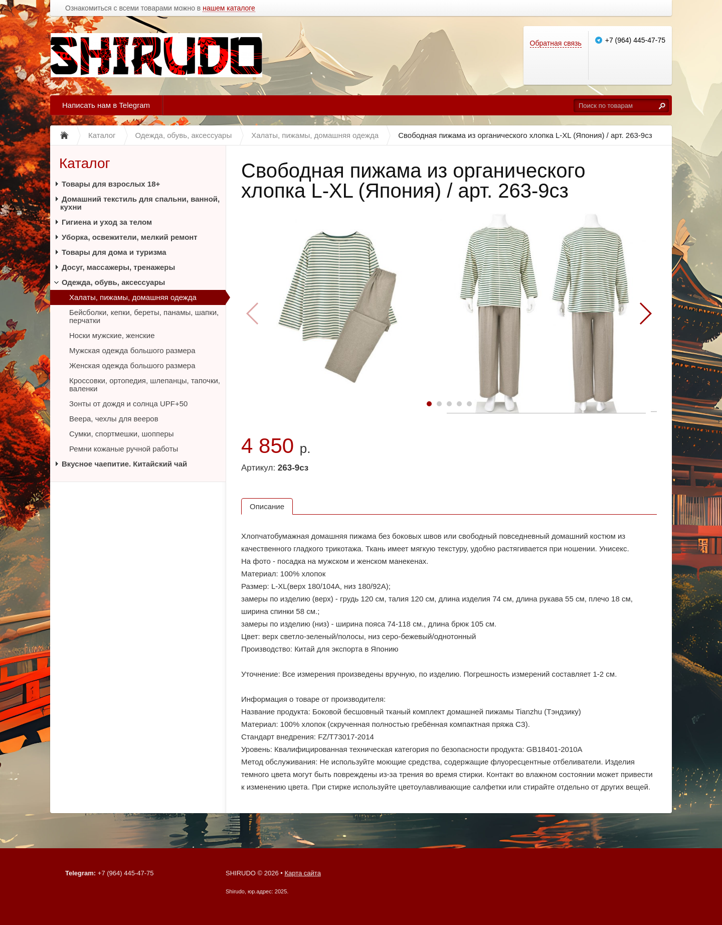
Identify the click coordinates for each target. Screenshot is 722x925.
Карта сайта (302, 873)
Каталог (84, 163)
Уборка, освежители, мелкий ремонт (130, 237)
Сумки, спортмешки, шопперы (121, 433)
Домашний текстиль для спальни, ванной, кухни (140, 203)
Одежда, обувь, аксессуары (113, 282)
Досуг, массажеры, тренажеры (118, 267)
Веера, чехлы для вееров (113, 418)
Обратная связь (556, 43)
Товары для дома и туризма (114, 252)
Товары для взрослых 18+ (111, 184)
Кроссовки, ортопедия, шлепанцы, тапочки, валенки (144, 384)
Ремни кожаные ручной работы (123, 448)
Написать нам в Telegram (106, 105)
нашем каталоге (229, 8)
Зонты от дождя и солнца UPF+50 (128, 403)
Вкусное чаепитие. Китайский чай (124, 463)
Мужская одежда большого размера (132, 350)
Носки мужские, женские (112, 335)
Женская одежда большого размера (132, 365)
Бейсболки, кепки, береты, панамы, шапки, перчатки (144, 316)
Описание (267, 506)
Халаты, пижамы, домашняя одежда (133, 297)
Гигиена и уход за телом (107, 222)
